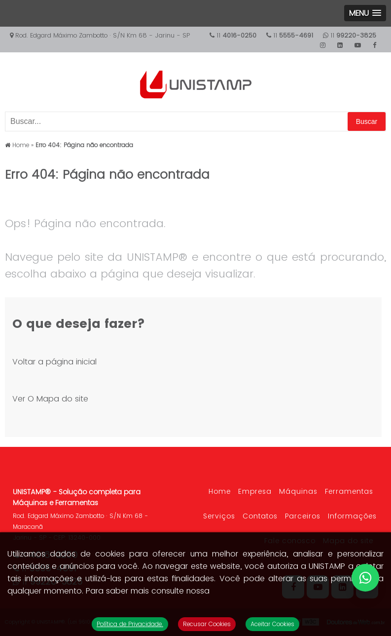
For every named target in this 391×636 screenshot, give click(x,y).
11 (349, 35)
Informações (352, 516)
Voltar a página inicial (54, 361)
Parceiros (302, 516)
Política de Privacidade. (130, 624)
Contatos (260, 516)
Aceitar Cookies (272, 624)
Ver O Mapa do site (50, 398)
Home (220, 491)
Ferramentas (349, 491)
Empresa (255, 491)
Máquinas (298, 491)
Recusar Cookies (207, 624)
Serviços (219, 516)
